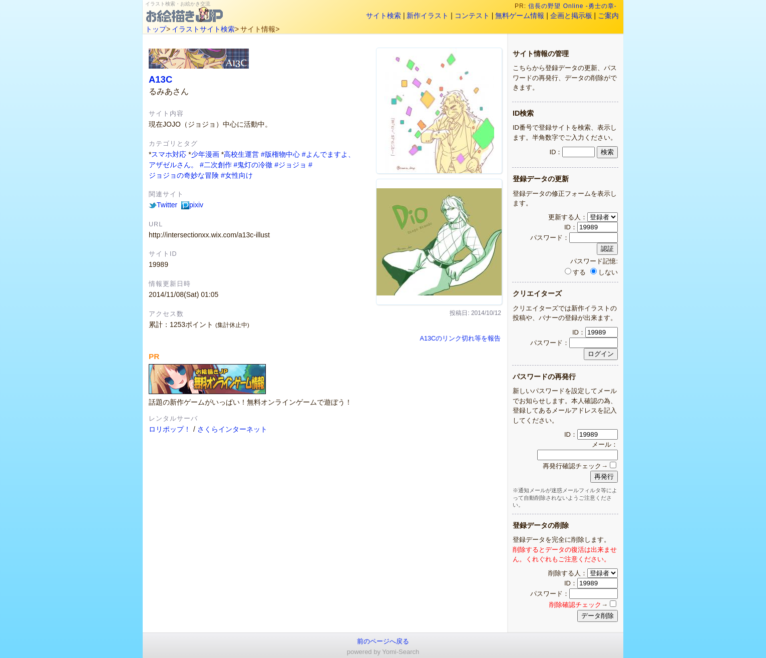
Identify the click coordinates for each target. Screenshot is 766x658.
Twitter (163, 205)
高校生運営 (241, 154)
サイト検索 (383, 16)
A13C (160, 79)
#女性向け (237, 175)
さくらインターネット (232, 429)
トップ (155, 29)
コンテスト (472, 16)
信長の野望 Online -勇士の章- (573, 6)
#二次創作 (216, 165)
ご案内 (608, 16)
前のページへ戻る (383, 641)
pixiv (192, 205)
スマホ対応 (168, 154)
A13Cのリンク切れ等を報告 (460, 338)
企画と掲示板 (571, 16)
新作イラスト (428, 16)
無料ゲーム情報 (519, 16)
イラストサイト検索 (203, 29)
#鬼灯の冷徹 (253, 165)
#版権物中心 (280, 154)
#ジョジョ (290, 165)
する (575, 272)
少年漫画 (205, 154)
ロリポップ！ (170, 429)
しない (604, 272)
